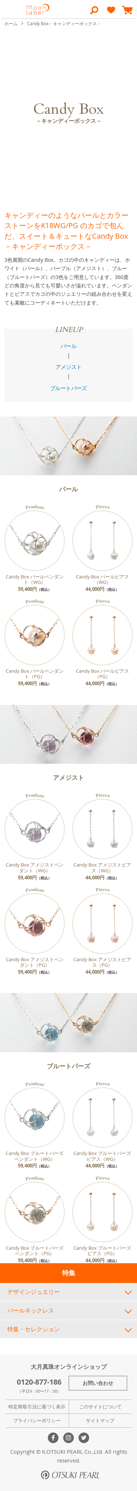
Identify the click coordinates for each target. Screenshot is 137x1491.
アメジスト (69, 366)
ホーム (11, 23)
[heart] (111, 13)
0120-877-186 (39, 1382)
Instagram (68, 1438)
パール (68, 346)
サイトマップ (100, 1420)
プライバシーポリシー (37, 1420)
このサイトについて (100, 1406)
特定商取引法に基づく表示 (36, 1406)
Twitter (84, 1438)
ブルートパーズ (68, 388)
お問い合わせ (98, 1382)
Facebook (53, 1438)
